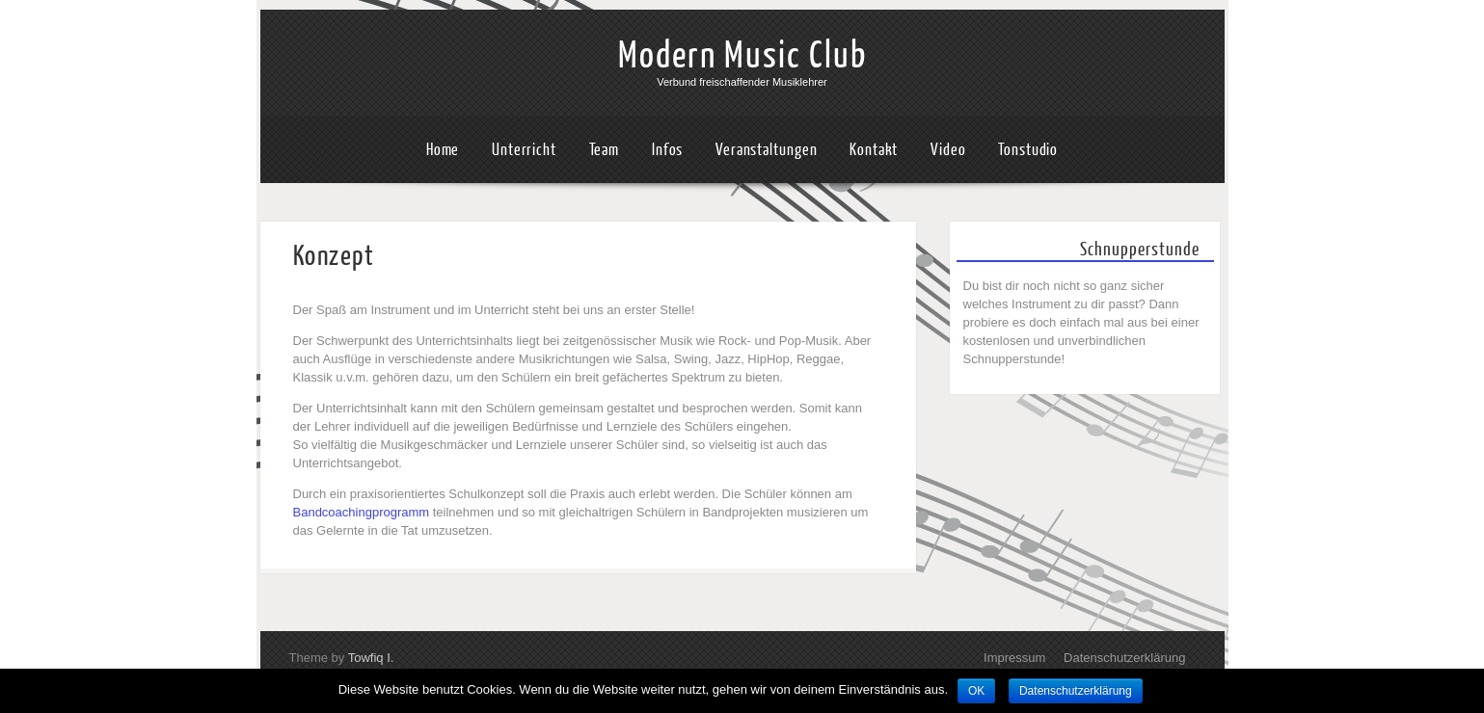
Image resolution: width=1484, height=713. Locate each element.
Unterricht (524, 150)
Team (604, 150)
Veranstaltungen (766, 150)
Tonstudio (1028, 150)
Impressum (1014, 657)
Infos (668, 150)
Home (443, 150)
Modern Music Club (742, 56)
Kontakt (874, 150)
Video (948, 150)
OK (976, 691)
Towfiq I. (371, 657)
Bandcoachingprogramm (361, 512)
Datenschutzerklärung (1124, 657)
